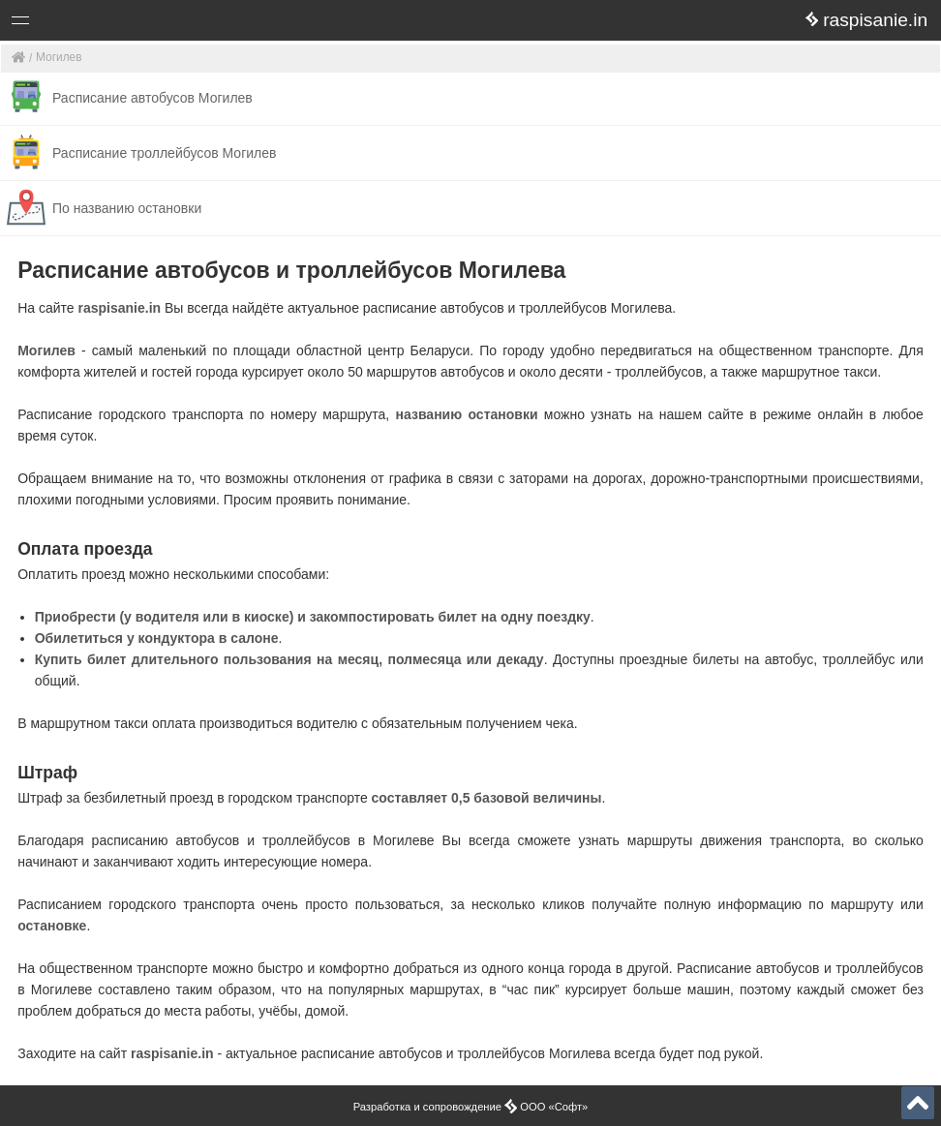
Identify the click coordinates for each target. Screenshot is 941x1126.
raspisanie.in (120, 308)
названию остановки (467, 414)
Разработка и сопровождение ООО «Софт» (471, 1106)
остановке (51, 925)
